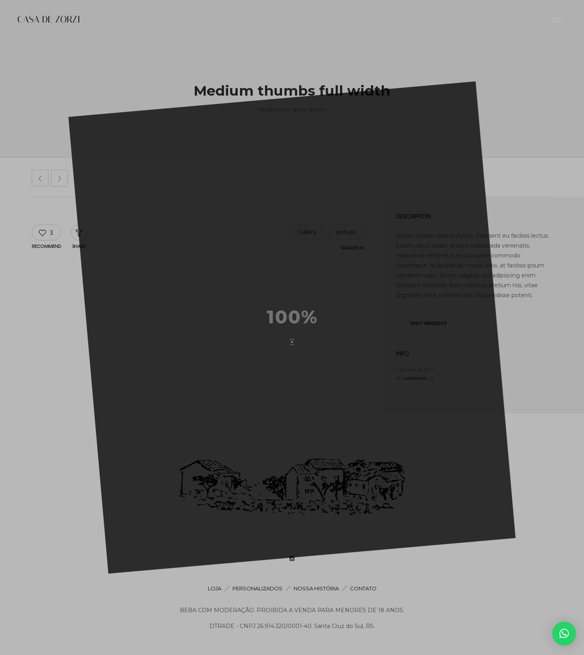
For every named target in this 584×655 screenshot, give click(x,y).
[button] (564, 633)
